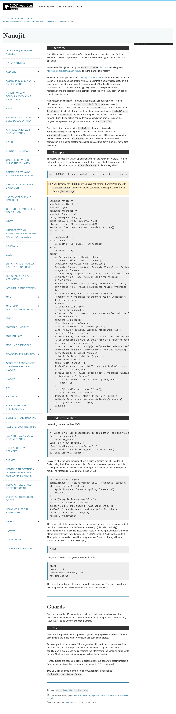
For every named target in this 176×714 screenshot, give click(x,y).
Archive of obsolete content (20, 18)
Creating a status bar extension (19, 186)
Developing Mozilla (64, 690)
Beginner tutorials (22, 151)
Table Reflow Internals (21, 427)
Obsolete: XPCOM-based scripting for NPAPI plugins (20, 366)
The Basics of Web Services (17, 450)
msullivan (104, 695)
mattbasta (82, 695)
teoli (75, 695)
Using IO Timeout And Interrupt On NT (18, 486)
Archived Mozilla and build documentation (50, 22)
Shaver (125, 695)
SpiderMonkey (81, 690)
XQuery (10, 530)
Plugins (22, 379)
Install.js (12, 246)
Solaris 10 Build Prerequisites (16, 407)
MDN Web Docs (18, 6)
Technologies (46, 7)
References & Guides (70, 7)
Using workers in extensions (17, 511)
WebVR (22, 521)
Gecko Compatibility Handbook (18, 198)
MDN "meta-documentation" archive (22, 308)
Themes (22, 460)
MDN (5, 22)
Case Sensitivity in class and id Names (18, 161)
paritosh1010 (115, 695)
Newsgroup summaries (22, 354)
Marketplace (22, 336)
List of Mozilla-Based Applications (19, 277)
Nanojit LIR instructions (92, 77)
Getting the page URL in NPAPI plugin (20, 211)
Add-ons (22, 72)
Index (9, 221)
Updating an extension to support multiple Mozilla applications (20, 472)
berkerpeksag (94, 695)
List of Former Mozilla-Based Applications (20, 265)
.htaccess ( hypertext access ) (20, 52)
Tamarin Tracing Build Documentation (19, 437)
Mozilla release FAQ (18, 345)
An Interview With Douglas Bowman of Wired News (18, 96)
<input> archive (15, 63)
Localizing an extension (21, 288)
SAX (8, 388)
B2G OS (22, 142)
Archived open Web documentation (22, 131)
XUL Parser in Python (19, 548)
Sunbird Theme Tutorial (21, 418)
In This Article (152, 44)
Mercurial (103, 67)
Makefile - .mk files (18, 327)
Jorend (50, 698)
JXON (9, 255)
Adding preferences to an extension (20, 82)
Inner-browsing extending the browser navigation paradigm (21, 233)
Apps (22, 108)
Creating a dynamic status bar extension (19, 174)
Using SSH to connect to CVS (19, 499)
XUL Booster (14, 539)
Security (22, 397)
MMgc (9, 318)
